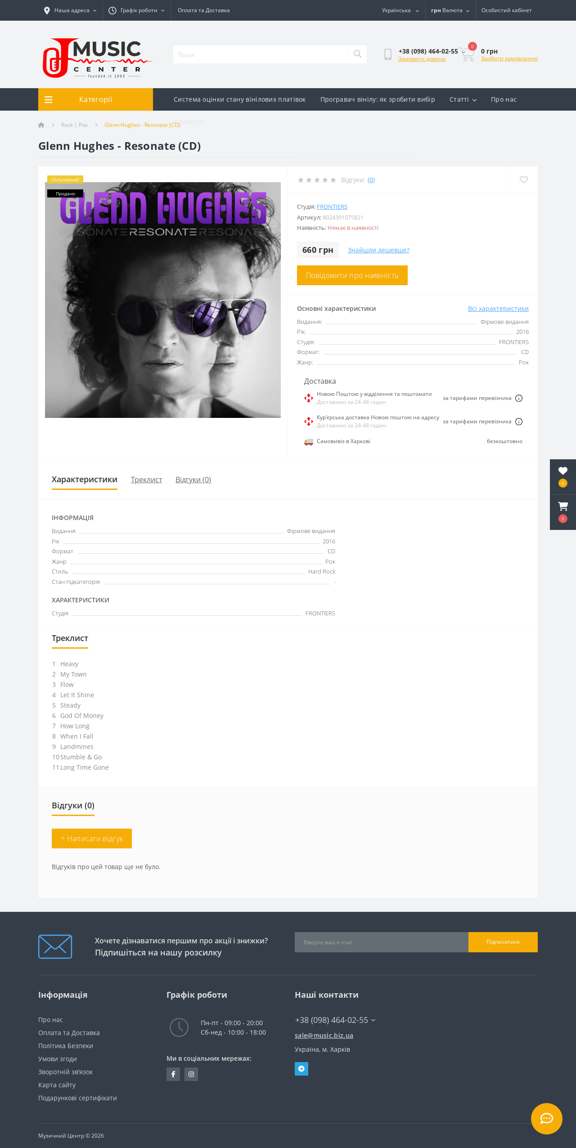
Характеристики (84, 479)
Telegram (301, 1069)
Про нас (504, 99)
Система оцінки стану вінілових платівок (240, 99)
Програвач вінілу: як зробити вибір (377, 99)
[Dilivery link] (518, 398)
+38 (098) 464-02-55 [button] (335, 1020)
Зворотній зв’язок (65, 1071)
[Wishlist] (523, 179)
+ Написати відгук (92, 838)
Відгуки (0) (193, 479)
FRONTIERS (332, 206)
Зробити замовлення (509, 58)
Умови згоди (57, 1058)
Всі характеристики (498, 308)
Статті (463, 99)
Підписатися (503, 942)
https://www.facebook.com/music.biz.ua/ (173, 1074)
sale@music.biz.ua (324, 1035)
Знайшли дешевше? (379, 250)
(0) (371, 179)
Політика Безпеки (65, 1045)
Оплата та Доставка (204, 10)
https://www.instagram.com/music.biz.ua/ (191, 1074)
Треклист (146, 479)
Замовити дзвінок (422, 59)
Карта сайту (57, 1085)
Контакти (188, 121)
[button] (563, 512)
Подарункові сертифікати (77, 1098)
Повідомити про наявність (352, 275)
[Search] (357, 54)
